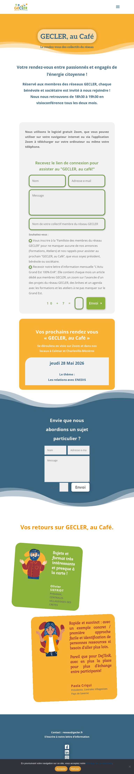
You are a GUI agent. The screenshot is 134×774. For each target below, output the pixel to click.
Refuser (75, 769)
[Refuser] (129, 766)
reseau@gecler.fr (73, 732)
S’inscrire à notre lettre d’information (66, 736)
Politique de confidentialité (99, 763)
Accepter (61, 769)
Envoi (93, 303)
